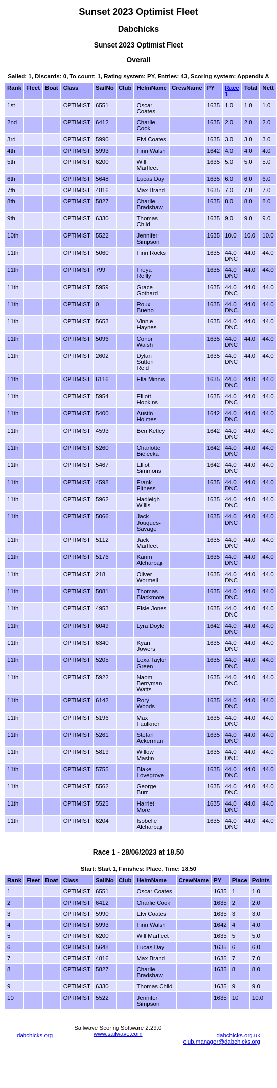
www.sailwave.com (118, 1034)
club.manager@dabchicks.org (221, 1041)
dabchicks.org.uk (238, 1035)
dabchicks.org (35, 1035)
